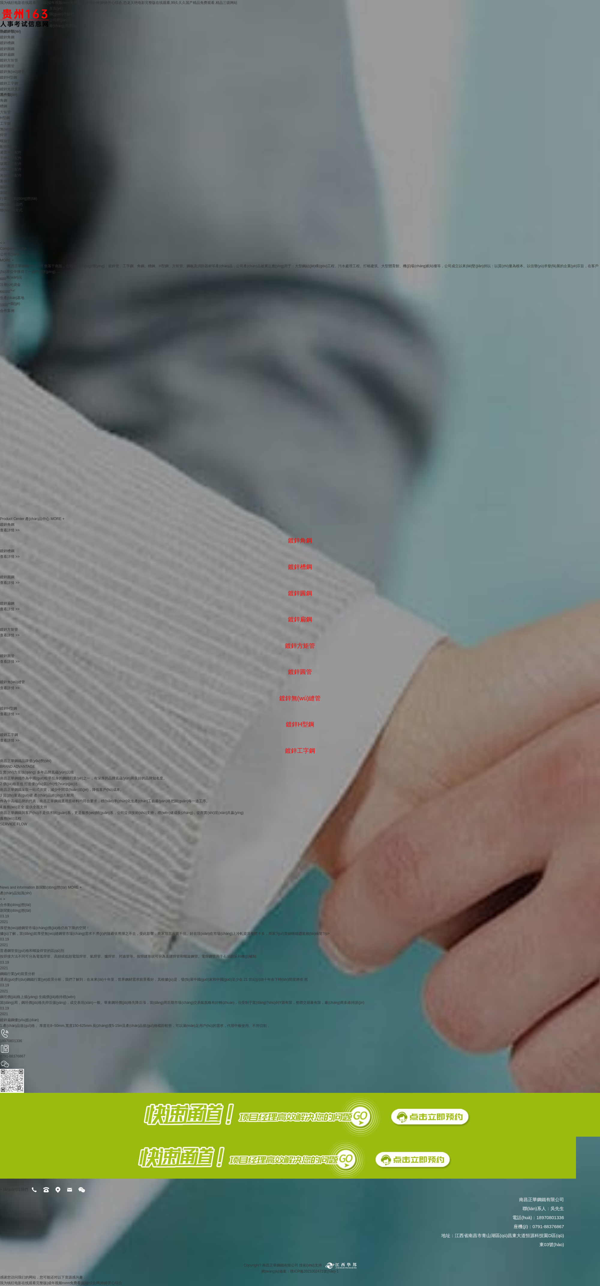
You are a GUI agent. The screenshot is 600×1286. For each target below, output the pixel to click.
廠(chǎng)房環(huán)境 (67, 26)
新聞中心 (7, 187)
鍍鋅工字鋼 (9, 83)
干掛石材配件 (11, 158)
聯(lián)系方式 (11, 210)
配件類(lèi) (8, 147)
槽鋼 (3, 106)
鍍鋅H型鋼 (8, 77)
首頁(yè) (56, 8)
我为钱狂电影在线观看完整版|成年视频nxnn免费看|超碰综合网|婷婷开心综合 (61, 1283)
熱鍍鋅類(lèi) (10, 31)
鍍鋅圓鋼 (7, 49)
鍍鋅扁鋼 (7, 54)
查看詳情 (10, 530)
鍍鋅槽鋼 (7, 43)
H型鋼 (5, 118)
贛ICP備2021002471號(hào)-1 (315, 1271)
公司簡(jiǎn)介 (60, 20)
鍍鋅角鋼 (7, 37)
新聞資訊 (7, 193)
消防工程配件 (11, 169)
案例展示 (7, 181)
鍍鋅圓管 (7, 66)
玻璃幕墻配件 (11, 164)
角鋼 (3, 100)
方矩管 (5, 112)
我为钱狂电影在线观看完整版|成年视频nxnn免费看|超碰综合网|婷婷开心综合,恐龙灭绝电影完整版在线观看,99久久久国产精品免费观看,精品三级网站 (118, 3)
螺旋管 (5, 141)
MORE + (7, 260)
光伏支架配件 (11, 175)
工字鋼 (5, 123)
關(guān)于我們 (61, 14)
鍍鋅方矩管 (9, 60)
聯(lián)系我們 (11, 204)
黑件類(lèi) (8, 95)
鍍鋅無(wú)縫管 (12, 72)
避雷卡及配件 (11, 152)
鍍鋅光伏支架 (11, 89)
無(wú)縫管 (9, 129)
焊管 (3, 135)
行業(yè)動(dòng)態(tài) (18, 198)
